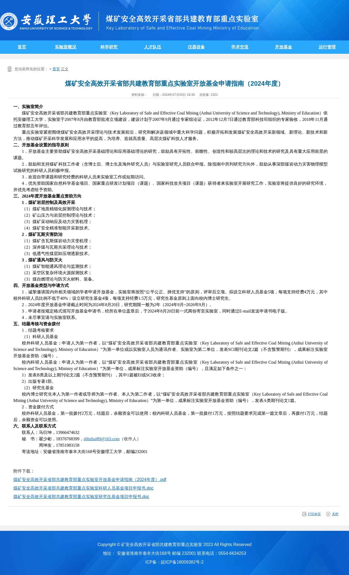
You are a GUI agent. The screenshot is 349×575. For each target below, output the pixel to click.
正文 (64, 69)
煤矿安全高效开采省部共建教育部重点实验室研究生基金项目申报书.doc (81, 496)
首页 (22, 47)
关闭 (335, 514)
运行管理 (327, 47)
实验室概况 (65, 47)
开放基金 (283, 47)
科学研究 (108, 47)
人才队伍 (152, 47)
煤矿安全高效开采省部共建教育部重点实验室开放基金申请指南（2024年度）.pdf (89, 479)
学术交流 (239, 47)
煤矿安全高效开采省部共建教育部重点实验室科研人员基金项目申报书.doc (83, 488)
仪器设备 (196, 47)
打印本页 (314, 514)
